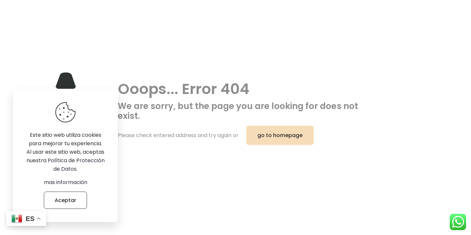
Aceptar (65, 200)
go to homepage (280, 135)
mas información (65, 182)
